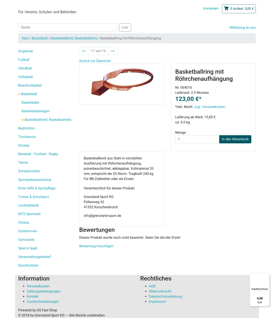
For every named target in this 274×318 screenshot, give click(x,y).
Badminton (26, 128)
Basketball (40, 38)
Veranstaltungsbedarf (34, 257)
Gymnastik (26, 240)
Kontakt (33, 296)
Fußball (23, 60)
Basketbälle (30, 102)
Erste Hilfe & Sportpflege (36, 188)
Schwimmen (27, 231)
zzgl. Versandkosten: (210, 107)
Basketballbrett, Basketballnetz (74, 38)
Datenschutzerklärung (165, 296)
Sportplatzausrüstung (34, 180)
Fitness (23, 222)
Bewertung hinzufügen (96, 246)
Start (25, 38)
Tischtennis (27, 137)
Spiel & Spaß (27, 248)
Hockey (24, 145)
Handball (25, 68)
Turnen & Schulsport (33, 197)
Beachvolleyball (30, 85)
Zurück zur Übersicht (95, 61)
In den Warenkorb (235, 139)
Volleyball (25, 77)
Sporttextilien (28, 265)
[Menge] (197, 139)
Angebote (25, 51)
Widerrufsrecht (160, 291)
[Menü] (267, 275)
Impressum (157, 302)
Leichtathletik (28, 205)
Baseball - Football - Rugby (38, 154)
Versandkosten (38, 286)
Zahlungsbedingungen (44, 291)
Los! (125, 27)
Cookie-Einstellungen (43, 302)
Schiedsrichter (29, 171)
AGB (152, 286)
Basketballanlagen (36, 111)
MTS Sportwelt (29, 214)
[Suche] (67, 27)
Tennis (23, 162)
